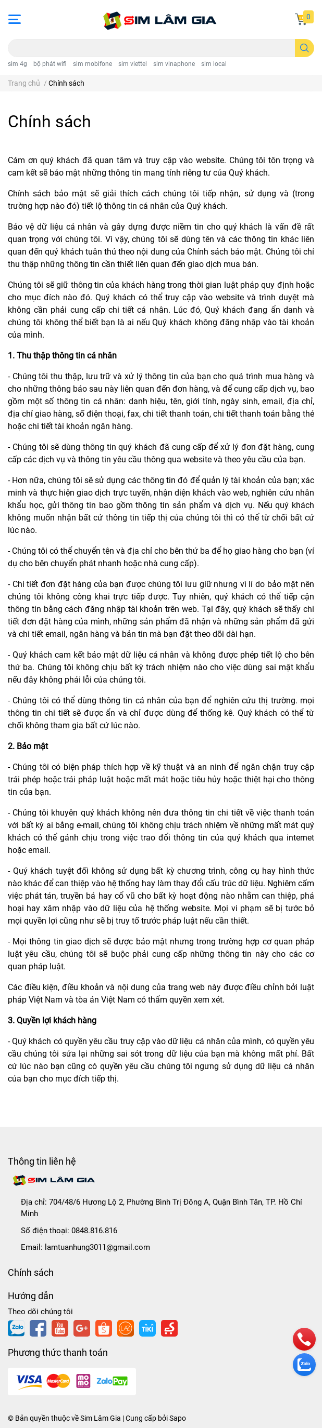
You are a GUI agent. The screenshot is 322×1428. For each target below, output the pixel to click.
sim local (214, 64)
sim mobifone (92, 64)
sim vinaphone (174, 64)
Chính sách (49, 121)
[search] (304, 48)
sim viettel (132, 64)
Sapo (177, 1418)
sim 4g (17, 64)
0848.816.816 (94, 1230)
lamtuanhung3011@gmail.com (97, 1247)
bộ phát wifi (50, 64)
